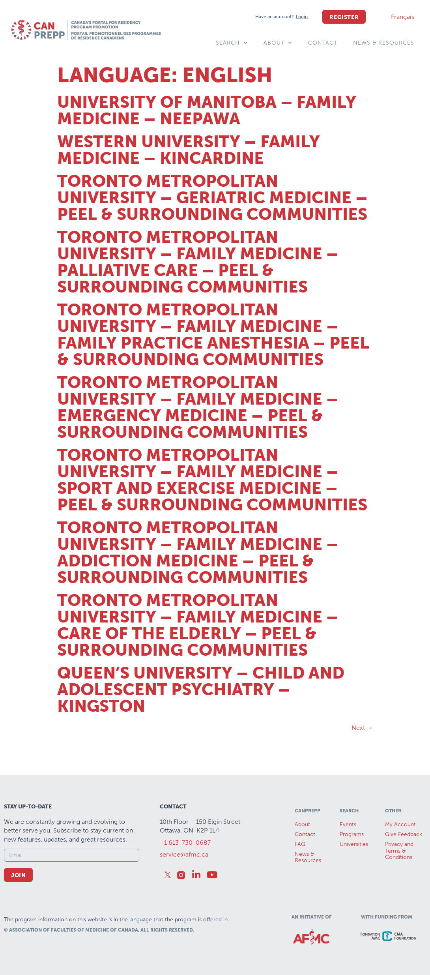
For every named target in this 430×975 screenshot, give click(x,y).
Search (232, 43)
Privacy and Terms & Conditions (399, 851)
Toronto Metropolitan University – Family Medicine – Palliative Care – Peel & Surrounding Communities (197, 262)
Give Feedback (403, 834)
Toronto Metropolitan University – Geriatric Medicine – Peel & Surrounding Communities (212, 197)
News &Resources (308, 857)
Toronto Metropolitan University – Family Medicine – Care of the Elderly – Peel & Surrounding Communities (197, 625)
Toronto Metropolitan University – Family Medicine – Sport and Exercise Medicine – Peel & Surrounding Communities (212, 480)
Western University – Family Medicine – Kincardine (188, 150)
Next (362, 727)
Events (348, 824)
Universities (354, 844)
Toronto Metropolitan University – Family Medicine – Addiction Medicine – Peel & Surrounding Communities (197, 552)
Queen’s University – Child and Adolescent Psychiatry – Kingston (200, 689)
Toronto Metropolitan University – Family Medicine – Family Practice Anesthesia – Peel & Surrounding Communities (213, 334)
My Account (400, 824)
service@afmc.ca (184, 854)
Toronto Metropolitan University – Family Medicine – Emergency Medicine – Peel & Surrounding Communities (197, 407)
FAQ (300, 844)
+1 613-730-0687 (185, 842)
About (278, 43)
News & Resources (383, 42)
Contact (322, 42)
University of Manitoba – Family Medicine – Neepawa (206, 110)
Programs (352, 834)
